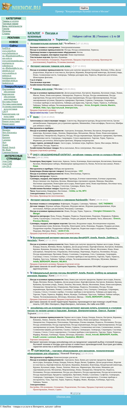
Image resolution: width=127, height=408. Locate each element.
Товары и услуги (10, 21)
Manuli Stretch (8, 147)
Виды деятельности (12, 26)
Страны (6, 33)
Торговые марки (10, 23)
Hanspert (6, 137)
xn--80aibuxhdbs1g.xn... (12, 68)
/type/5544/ (7, 161)
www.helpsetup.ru (10, 53)
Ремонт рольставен (11, 121)
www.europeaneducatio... (13, 61)
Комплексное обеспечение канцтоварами (9, 96)
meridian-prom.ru (10, 80)
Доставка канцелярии (12, 104)
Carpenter (6, 140)
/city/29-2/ (6, 166)
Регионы (6, 31)
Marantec (6, 130)
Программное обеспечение (8, 90)
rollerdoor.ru (7, 66)
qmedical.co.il (8, 70)
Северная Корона (10, 152)
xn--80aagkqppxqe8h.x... (13, 56)
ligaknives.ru (8, 83)
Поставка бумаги (10, 101)
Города (5, 28)
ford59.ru (6, 48)
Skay (4, 142)
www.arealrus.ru (9, 73)
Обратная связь (64, 396)
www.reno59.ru (9, 51)
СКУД (5, 111)
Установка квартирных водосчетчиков (12, 107)
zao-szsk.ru (7, 58)
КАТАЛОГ (34, 33)
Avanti (5, 145)
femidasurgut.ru (9, 78)
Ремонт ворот (8, 124)
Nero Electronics (9, 132)
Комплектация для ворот (13, 119)
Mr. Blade (6, 150)
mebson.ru (6, 75)
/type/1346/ (7, 164)
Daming (5, 135)
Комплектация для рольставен (10, 115)
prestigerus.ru (8, 63)
